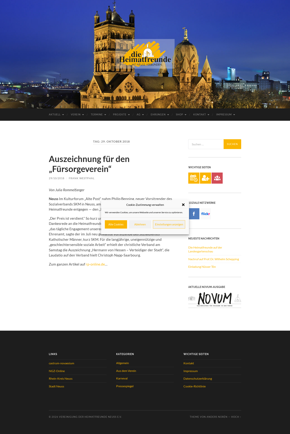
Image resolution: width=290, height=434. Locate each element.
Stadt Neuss (56, 386)
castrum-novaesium (61, 363)
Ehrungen (158, 114)
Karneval (122, 378)
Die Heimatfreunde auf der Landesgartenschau (205, 249)
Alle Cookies (116, 224)
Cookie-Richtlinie (194, 386)
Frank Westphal (82, 178)
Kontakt (199, 114)
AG (139, 114)
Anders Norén (217, 416)
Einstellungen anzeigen (169, 224)
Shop (179, 114)
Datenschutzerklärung (197, 378)
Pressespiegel (125, 386)
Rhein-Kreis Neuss (60, 378)
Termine (97, 114)
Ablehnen (140, 224)
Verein (76, 114)
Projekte (120, 114)
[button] (183, 205)
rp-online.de (95, 264)
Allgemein (122, 363)
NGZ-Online (57, 371)
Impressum (224, 114)
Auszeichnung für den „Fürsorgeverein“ (89, 164)
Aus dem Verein (126, 370)
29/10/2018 (56, 178)
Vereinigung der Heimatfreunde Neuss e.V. (90, 416)
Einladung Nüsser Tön (202, 266)
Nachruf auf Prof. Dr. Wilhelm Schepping (213, 259)
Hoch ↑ (236, 416)
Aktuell (55, 114)
